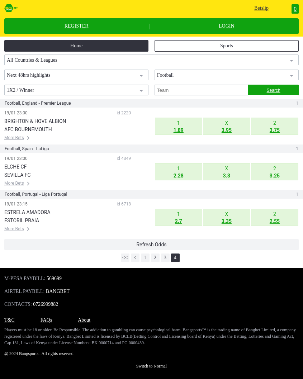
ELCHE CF (15, 167)
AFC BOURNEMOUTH (28, 129)
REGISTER (77, 26)
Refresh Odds (151, 244)
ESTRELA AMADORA (27, 212)
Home (76, 45)
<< (125, 257)
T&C (9, 320)
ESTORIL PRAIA (21, 220)
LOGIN (227, 26)
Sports (226, 45)
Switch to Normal (151, 366)
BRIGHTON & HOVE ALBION (35, 121)
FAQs (46, 320)
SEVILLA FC (17, 175)
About (84, 320)
